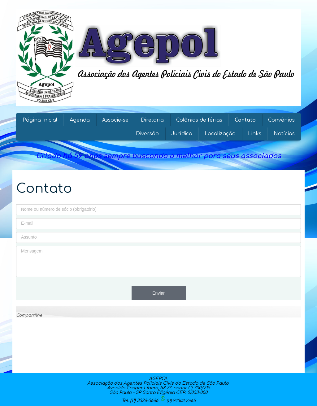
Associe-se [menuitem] (115, 120)
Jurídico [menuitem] (181, 133)
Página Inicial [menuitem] (40, 120)
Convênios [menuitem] (281, 120)
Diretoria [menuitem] (152, 120)
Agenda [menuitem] (80, 120)
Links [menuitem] (254, 133)
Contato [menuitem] (245, 120)
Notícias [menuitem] (284, 133)
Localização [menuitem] (220, 133)
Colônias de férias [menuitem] (199, 120)
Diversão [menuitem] (147, 133)
